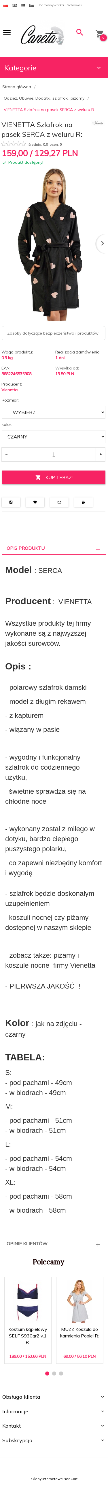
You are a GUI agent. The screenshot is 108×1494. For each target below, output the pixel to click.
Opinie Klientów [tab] (27, 1243)
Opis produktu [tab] (26, 548)
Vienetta (9, 389)
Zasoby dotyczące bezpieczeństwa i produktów (52, 333)
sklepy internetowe (47, 1479)
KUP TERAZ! (54, 478)
